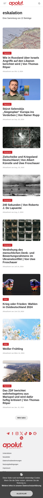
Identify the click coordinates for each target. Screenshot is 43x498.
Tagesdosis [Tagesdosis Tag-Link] (7, 53)
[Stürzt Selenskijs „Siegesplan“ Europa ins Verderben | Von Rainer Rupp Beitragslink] (21, 112)
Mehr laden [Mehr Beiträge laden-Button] (21, 418)
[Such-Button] (39, 3)
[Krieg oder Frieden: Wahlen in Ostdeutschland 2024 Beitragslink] (21, 305)
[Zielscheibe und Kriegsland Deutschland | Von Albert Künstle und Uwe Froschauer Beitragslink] (21, 160)
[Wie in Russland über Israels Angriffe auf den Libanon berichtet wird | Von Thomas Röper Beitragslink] (21, 62)
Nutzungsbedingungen (10, 464)
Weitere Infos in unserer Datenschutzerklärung (21, 486)
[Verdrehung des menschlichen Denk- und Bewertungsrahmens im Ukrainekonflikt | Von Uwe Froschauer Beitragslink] (21, 256)
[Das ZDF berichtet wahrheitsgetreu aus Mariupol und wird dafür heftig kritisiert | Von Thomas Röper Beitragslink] (21, 397)
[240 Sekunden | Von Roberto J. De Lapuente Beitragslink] (21, 206)
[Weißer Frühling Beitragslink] (21, 348)
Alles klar (22, 493)
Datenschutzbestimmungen (12, 461)
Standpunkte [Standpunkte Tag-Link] (7, 152)
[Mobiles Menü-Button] (5, 3)
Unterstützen (7, 453)
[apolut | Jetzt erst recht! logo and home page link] (12, 445)
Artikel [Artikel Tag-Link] (5, 299)
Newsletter (6, 457)
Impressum (6, 468)
